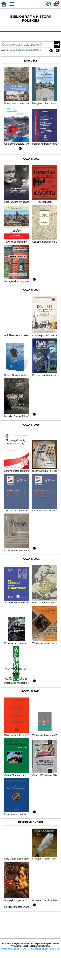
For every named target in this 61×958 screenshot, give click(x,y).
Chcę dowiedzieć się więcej (15, 949)
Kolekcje (37, 50)
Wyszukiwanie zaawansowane (16, 50)
